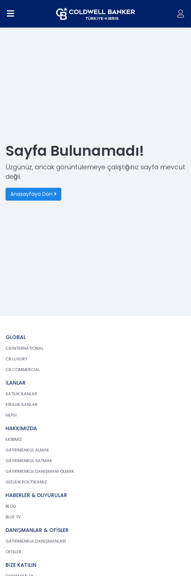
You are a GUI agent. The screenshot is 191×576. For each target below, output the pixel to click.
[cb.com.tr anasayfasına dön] (96, 14)
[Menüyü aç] (11, 14)
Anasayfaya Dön (33, 194)
